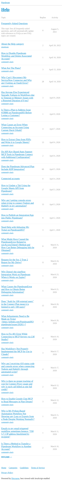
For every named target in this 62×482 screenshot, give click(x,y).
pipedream (5, 47)
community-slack (7, 62)
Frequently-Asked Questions (14, 23)
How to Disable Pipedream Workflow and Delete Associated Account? (16, 56)
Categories (13, 468)
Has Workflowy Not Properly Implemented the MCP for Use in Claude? (16, 351)
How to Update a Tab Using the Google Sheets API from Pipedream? (15, 188)
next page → (6, 457)
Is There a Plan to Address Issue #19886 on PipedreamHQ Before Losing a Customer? (16, 113)
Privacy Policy (7, 473)
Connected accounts (10, 178)
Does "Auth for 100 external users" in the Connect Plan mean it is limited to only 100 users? (17, 304)
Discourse (15, 478)
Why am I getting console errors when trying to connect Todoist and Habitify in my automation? (17, 203)
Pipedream (5, 3)
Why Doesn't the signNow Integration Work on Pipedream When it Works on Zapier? (15, 275)
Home (3, 468)
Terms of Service (38, 468)
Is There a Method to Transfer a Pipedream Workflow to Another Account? (16, 446)
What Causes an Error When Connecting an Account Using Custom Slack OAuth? (15, 127)
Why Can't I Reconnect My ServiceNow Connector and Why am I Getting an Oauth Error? (16, 80)
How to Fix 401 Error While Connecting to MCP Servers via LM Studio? (18, 337)
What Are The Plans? (11, 68)
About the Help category (12, 44)
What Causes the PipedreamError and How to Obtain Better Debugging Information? (16, 289)
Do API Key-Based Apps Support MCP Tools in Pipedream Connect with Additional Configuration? (17, 154)
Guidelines (24, 468)
